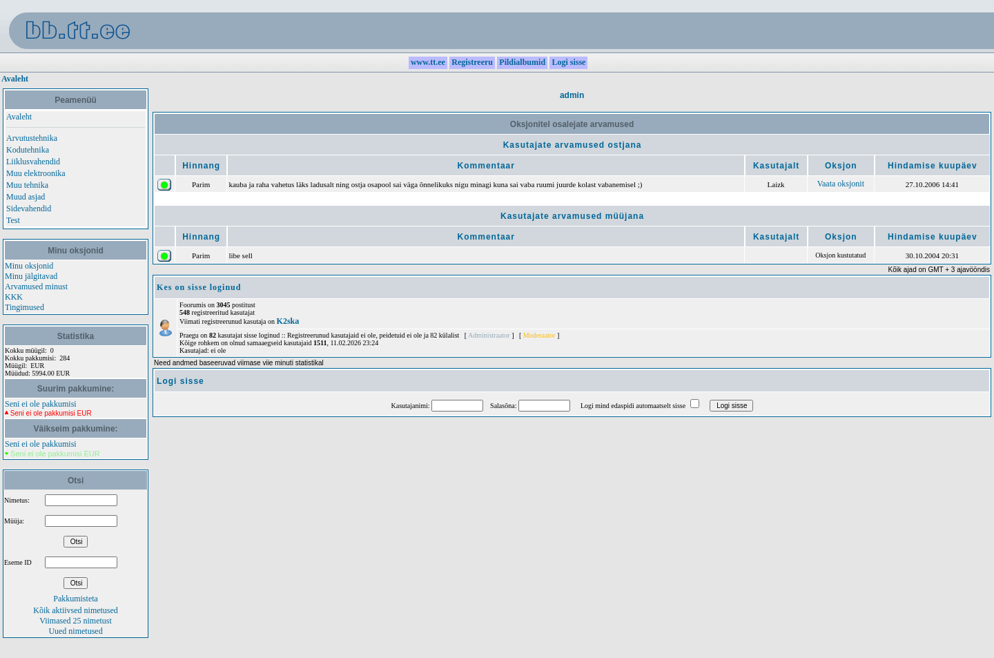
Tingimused (24, 307)
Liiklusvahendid (33, 161)
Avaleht (14, 79)
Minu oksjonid (29, 266)
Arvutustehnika (31, 138)
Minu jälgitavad (31, 276)
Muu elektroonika (36, 173)
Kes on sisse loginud (199, 287)
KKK (14, 297)
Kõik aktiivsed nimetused (75, 610)
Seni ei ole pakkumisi (41, 404)
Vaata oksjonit (840, 183)
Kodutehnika (27, 150)
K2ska (288, 321)
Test (13, 220)
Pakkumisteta (75, 598)
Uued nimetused (75, 631)
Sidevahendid (28, 208)
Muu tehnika (27, 185)
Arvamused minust (36, 286)
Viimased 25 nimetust (75, 621)
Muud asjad (25, 197)
